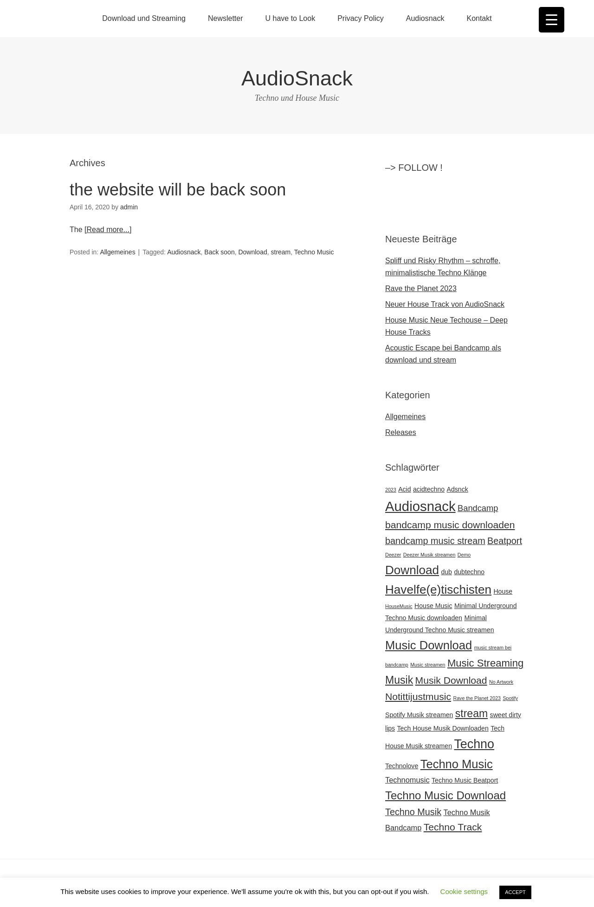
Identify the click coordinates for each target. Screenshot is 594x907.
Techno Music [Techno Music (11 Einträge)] (456, 764)
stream (281, 252)
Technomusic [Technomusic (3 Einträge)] (407, 780)
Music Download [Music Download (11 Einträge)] (428, 645)
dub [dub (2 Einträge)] (446, 572)
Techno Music (314, 252)
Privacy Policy (360, 18)
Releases (400, 432)
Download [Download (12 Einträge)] (412, 570)
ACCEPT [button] (515, 892)
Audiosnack (425, 18)
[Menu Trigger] (551, 19)
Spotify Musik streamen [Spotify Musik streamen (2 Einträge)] (419, 715)
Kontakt (478, 18)
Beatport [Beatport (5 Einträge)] (504, 541)
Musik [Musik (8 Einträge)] (399, 680)
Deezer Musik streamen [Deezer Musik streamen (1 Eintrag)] (429, 554)
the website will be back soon (178, 189)
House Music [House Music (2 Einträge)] (433, 605)
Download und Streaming (144, 18)
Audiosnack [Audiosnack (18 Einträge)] (420, 506)
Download (252, 252)
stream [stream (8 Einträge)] (471, 713)
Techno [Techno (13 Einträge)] (474, 744)
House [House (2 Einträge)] (502, 591)
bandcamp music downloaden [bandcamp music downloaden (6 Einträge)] (450, 524)
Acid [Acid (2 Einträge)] (404, 489)
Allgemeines (117, 252)
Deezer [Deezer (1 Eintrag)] (393, 554)
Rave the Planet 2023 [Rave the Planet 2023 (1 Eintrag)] (477, 698)
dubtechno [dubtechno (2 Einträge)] (469, 572)
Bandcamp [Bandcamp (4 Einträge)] (478, 508)
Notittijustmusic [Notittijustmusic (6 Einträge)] (418, 696)
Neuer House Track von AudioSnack (444, 304)
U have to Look (290, 18)
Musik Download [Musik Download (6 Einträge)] (451, 680)
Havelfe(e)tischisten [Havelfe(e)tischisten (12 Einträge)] (438, 589)
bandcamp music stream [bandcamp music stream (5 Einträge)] (435, 541)
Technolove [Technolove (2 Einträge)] (401, 766)
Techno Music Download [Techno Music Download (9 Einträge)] (445, 795)
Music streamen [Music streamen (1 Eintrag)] (427, 664)
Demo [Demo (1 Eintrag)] (464, 554)
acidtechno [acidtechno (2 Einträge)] (429, 489)
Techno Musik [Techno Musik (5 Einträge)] (413, 812)
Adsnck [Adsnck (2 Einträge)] (457, 489)
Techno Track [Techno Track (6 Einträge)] (453, 827)
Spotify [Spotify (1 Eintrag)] (510, 698)
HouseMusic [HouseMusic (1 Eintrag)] (399, 606)
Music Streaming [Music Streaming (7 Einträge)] (485, 663)
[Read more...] (107, 229)
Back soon (219, 252)
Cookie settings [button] (464, 891)
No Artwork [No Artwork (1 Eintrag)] (501, 682)
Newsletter (225, 18)
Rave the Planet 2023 (421, 288)
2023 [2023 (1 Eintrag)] (390, 489)
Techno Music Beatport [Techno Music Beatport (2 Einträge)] (465, 780)
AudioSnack (297, 78)
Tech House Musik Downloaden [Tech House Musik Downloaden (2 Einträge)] (443, 728)
